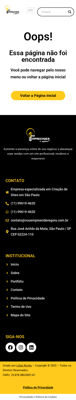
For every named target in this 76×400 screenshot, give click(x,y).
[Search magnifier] (69, 11)
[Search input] (54, 11)
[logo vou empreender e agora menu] (12, 9)
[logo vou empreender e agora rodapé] (38, 135)
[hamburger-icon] (30, 10)
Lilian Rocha (24, 365)
